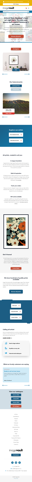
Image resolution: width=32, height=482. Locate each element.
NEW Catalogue (16, 4)
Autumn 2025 (16, 402)
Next (27, 74)
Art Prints (16, 414)
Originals (16, 418)
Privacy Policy (16, 478)
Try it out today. (18, 180)
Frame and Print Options (16, 438)
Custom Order (16, 442)
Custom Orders (16, 268)
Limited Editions (16, 416)
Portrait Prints (16, 89)
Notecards (16, 423)
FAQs (16, 433)
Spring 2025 (16, 398)
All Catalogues (16, 406)
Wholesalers (16, 440)
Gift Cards (16, 429)
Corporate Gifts (16, 435)
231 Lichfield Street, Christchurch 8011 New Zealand (16, 470)
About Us (16, 431)
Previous (5, 74)
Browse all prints (16, 36)
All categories (16, 49)
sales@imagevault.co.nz (16, 468)
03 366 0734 (16, 466)
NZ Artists (16, 425)
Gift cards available (16, 196)
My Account (16, 455)
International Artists (16, 427)
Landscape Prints (16, 85)
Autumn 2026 (16, 394)
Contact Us (16, 444)
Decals (16, 420)
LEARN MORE (7, 338)
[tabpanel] (16, 62)
